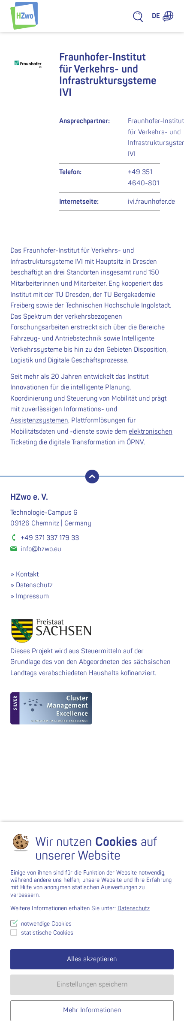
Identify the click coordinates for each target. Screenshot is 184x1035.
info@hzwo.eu (41, 549)
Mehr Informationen (92, 1010)
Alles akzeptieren (92, 959)
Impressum (32, 596)
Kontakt (27, 574)
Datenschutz (34, 585)
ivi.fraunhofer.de (151, 201)
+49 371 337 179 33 (50, 538)
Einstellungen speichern (92, 984)
